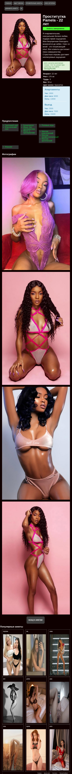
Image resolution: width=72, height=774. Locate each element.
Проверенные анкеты (34, 3)
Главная (8, 3)
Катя (4, 679)
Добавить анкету (11, 8)
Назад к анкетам (35, 619)
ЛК (21, 8)
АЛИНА (51, 631)
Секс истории (50, 3)
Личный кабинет (64, 773)
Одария (28, 726)
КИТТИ (51, 726)
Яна (27, 631)
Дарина (28, 679)
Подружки (5, 631)
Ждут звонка (18, 3)
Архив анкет (47, 773)
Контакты (54, 773)
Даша (51, 679)
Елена (4, 726)
